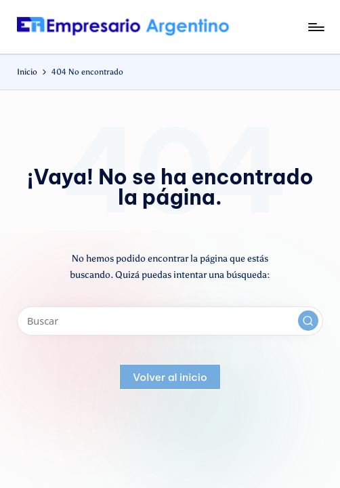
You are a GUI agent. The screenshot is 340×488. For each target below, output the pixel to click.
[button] (308, 320)
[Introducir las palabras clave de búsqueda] (169, 321)
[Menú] (315, 27)
